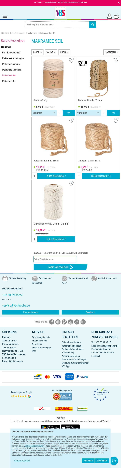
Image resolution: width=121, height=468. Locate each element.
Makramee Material (11, 64)
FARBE (36, 52)
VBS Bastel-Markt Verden (13, 354)
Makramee (32, 33)
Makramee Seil (9, 75)
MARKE (49, 52)
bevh (62, 390)
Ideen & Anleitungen (41, 347)
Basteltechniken (18, 33)
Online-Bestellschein (71, 342)
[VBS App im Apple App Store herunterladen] (70, 427)
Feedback (90, 312)
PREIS (63, 52)
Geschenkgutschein (41, 337)
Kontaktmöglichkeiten (101, 349)
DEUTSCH (60, 436)
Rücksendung (68, 352)
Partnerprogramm (10, 344)
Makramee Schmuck (11, 69)
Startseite (5, 33)
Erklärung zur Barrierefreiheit (75, 363)
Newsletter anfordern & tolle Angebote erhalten (60, 253)
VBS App (66, 366)
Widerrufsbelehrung (71, 356)
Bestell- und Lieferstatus (102, 352)
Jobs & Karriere (9, 340)
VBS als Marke (9, 347)
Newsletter (37, 344)
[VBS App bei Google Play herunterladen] (51, 427)
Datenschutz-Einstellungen (74, 359)
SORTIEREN (110, 52)
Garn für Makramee (11, 52)
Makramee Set (9, 81)
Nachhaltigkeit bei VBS (12, 351)
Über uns (6, 337)
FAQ (34, 351)
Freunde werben (39, 340)
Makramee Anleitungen (13, 58)
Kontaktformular (30, 312)
